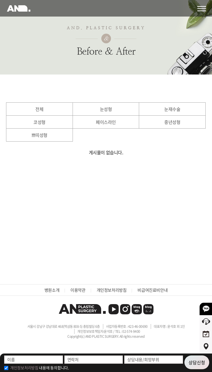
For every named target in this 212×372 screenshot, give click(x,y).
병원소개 (51, 290)
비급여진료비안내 (152, 290)
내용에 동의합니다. (39, 367)
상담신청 (197, 362)
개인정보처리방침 (112, 290)
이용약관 (77, 290)
